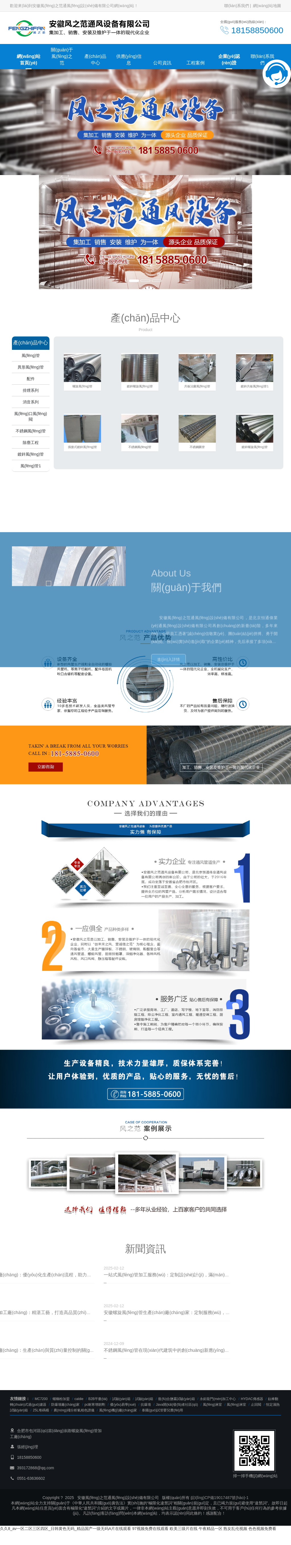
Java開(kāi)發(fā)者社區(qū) (177, 1405)
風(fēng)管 (31, 355)
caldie (78, 1399)
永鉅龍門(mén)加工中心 (218, 1399)
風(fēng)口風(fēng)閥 (30, 416)
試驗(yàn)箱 (121, 1399)
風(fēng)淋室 (212, 1405)
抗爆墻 (146, 1405)
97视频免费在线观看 (150, 1528)
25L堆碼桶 (41, 1410)
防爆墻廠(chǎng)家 (65, 1405)
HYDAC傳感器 (252, 1399)
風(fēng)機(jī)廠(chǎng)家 (118, 1410)
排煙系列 (31, 390)
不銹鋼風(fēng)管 (31, 431)
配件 (31, 378)
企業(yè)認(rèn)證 (229, 59)
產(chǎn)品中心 (95, 59)
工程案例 (195, 62)
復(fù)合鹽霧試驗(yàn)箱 (176, 1399)
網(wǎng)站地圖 (267, 5)
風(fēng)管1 (30, 466)
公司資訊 (162, 62)
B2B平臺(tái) (97, 1399)
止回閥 (256, 1405)
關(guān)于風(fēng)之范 (62, 56)
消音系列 (31, 402)
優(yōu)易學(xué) (123, 1405)
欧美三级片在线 (184, 1528)
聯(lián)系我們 (236, 5)
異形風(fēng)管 (31, 367)
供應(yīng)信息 (129, 59)
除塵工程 (31, 442)
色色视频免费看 (262, 1528)
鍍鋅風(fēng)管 (31, 454)
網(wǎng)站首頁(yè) (29, 59)
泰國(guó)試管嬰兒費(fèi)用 (162, 1410)
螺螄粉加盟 (61, 1399)
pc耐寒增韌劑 (95, 1405)
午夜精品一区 (211, 1528)
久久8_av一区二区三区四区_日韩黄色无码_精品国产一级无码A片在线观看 (65, 1528)
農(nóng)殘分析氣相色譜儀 (74, 1410)
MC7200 (41, 1399)
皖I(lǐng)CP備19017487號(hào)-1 (220, 1497)
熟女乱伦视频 (235, 1528)
